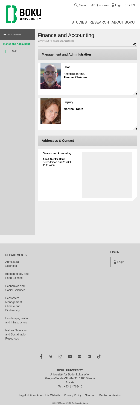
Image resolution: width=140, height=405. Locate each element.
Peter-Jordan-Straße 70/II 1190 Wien (57, 162)
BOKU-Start (14, 34)
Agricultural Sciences (12, 263)
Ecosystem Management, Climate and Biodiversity (14, 304)
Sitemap (90, 395)
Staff (14, 51)
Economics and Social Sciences (15, 288)
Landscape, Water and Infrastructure (16, 320)
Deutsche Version (110, 395)
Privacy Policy (72, 395)
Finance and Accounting (62, 41)
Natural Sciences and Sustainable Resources (16, 334)
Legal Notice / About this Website (39, 395)
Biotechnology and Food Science (17, 275)
